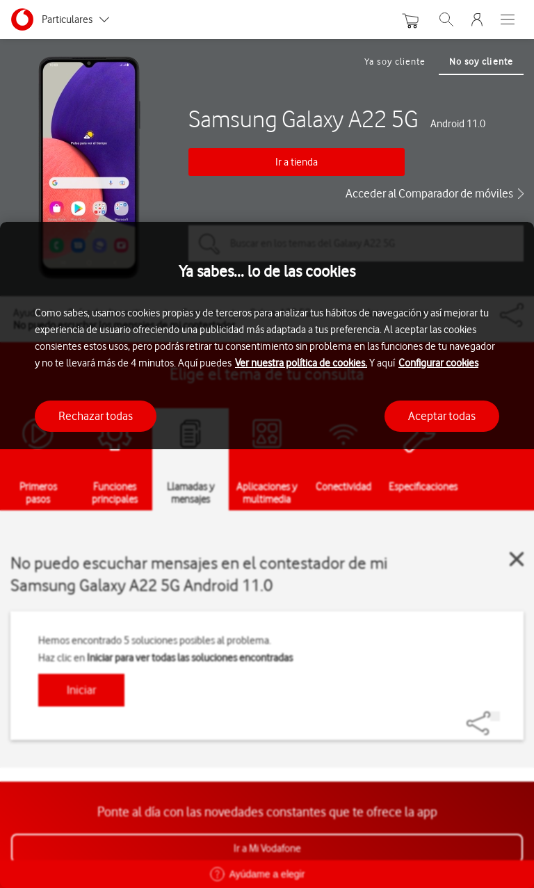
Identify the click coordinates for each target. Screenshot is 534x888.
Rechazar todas (95, 416)
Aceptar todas (442, 416)
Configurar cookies (438, 363)
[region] (267, 555)
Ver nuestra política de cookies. (301, 363)
